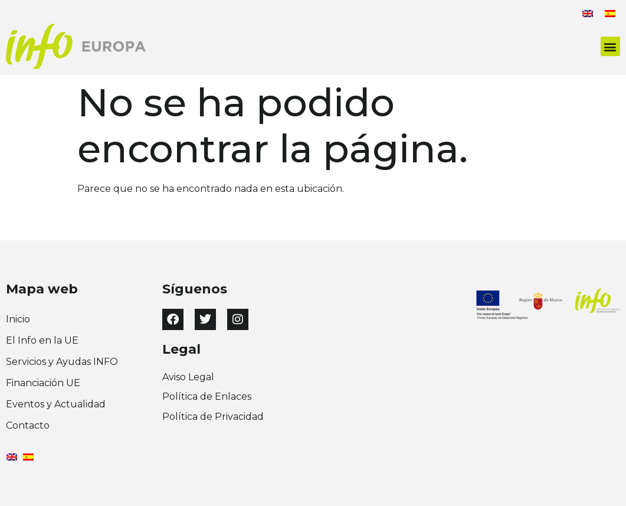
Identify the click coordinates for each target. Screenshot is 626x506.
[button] (610, 46)
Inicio (18, 319)
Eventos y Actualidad (56, 404)
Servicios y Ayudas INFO (62, 361)
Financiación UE (43, 383)
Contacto (28, 425)
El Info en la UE (42, 340)
